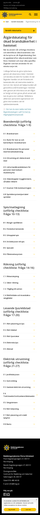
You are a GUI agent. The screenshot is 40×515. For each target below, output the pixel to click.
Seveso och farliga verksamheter (14, 5)
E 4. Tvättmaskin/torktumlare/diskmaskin (19, 394)
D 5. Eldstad (8, 349)
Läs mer (28, 509)
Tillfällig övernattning (10, 8)
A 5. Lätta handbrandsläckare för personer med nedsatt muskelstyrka (17, 170)
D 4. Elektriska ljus (10, 342)
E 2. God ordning (10, 381)
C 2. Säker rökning (10, 283)
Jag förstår (11, 509)
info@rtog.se (14, 484)
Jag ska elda (7, 2)
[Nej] (36, 500)
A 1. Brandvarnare (10, 133)
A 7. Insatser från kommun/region (17, 188)
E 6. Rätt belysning (11, 409)
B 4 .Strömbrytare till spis (13, 241)
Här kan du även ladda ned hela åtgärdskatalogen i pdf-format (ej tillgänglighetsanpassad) (17, 112)
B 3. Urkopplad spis (11, 235)
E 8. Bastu (7, 424)
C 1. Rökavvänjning (11, 276)
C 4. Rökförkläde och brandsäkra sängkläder (16, 296)
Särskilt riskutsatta (17, 22)
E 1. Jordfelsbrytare (11, 374)
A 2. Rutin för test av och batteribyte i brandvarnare (14, 141)
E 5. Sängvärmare (10, 402)
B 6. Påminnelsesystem (12, 254)
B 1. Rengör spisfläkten (12, 223)
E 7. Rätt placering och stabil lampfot (15, 416)
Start (6, 22)
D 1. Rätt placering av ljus (13, 324)
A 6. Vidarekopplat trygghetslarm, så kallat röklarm (17, 180)
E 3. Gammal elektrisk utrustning (16, 387)
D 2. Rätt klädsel (10, 330)
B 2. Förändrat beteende (13, 229)
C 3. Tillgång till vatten (12, 289)
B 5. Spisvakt (8, 248)
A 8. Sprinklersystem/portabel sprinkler (15, 195)
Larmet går (16, 2)
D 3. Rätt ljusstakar (11, 336)
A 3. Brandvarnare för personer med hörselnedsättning (16, 150)
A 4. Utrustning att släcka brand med (16, 159)
